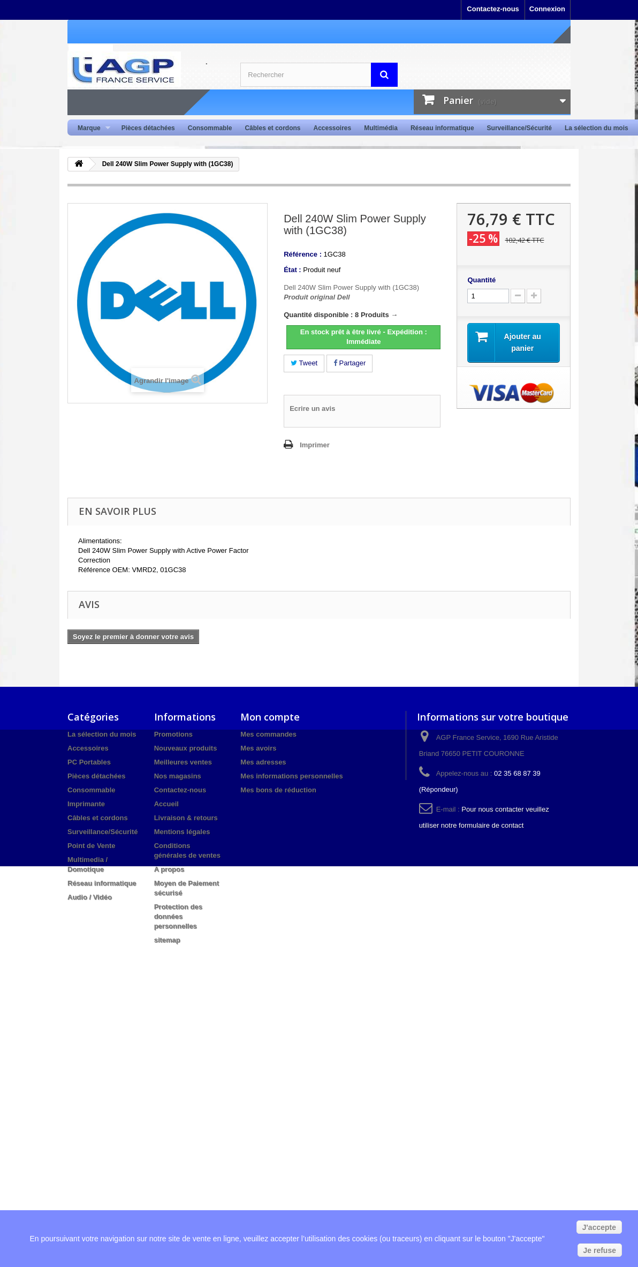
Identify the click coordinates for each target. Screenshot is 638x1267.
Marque (90, 128)
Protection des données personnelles (178, 916)
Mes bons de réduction (278, 790)
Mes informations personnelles (291, 776)
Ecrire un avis (312, 408)
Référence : (303, 254)
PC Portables (89, 762)
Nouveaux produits (185, 748)
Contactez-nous (493, 9)
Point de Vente (91, 846)
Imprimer (315, 445)
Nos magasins (177, 776)
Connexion (547, 9)
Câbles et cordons (272, 128)
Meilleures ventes (183, 762)
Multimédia (381, 128)
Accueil (166, 804)
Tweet (304, 363)
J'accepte (599, 1227)
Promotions (173, 734)
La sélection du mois (596, 128)
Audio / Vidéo (89, 897)
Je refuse (599, 1250)
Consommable (210, 128)
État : (292, 270)
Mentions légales (182, 832)
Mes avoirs (258, 748)
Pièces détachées (148, 128)
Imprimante (86, 804)
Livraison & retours (186, 818)
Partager (349, 363)
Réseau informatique (442, 128)
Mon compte (270, 716)
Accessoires (332, 128)
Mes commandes (268, 734)
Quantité (481, 280)
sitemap (167, 940)
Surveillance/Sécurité (519, 128)
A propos (169, 869)
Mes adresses (263, 762)
